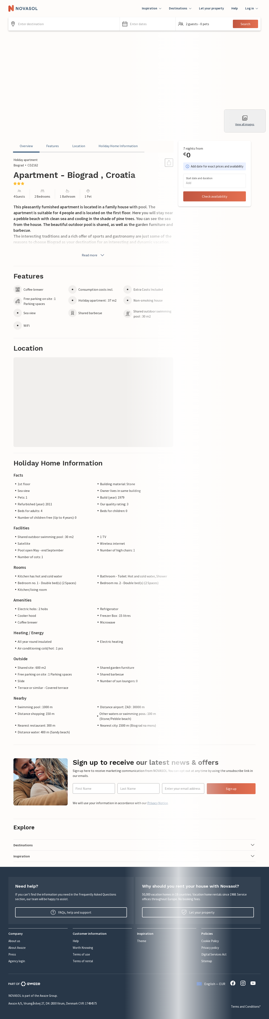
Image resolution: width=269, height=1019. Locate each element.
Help (234, 8)
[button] (147, 24)
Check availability (214, 196)
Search (245, 24)
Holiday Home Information (118, 146)
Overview (26, 146)
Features (52, 146)
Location (78, 146)
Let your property (211, 8)
